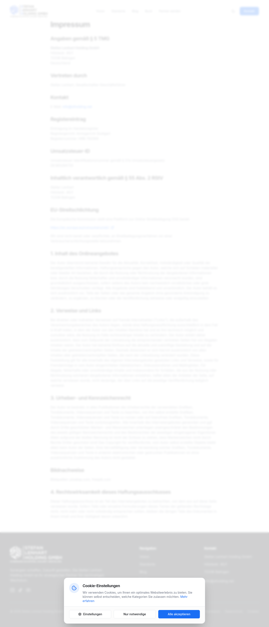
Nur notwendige (134, 614)
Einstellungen (90, 614)
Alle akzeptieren (179, 614)
